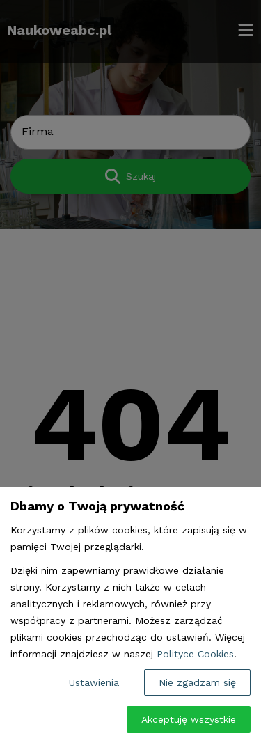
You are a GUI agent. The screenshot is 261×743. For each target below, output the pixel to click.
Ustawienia (94, 682)
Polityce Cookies (195, 653)
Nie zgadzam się (197, 682)
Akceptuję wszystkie (188, 719)
